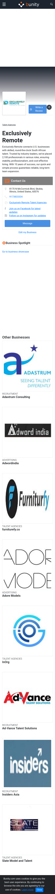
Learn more (27, 889)
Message (27, 223)
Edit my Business (27, 232)
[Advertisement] (27, 37)
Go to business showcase (15, 251)
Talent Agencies (9, 125)
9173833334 (16, 196)
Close (39, 890)
